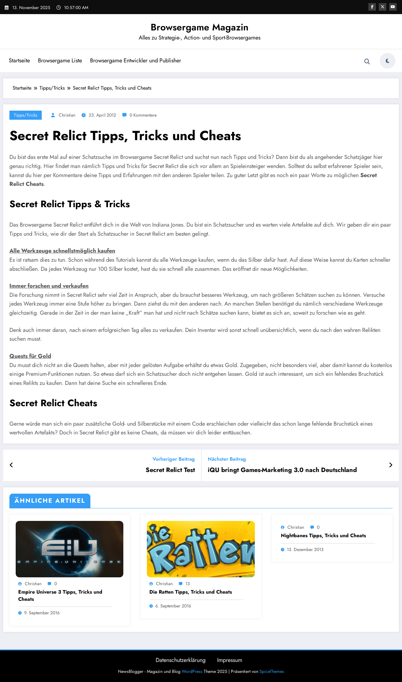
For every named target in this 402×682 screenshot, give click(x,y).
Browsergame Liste (60, 60)
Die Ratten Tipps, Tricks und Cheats (190, 592)
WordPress (192, 671)
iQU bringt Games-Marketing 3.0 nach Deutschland (282, 470)
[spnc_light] (387, 61)
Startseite (19, 60)
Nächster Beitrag (227, 459)
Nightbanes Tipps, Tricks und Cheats (323, 535)
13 (187, 583)
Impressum (229, 660)
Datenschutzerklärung (181, 660)
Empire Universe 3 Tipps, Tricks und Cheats (60, 595)
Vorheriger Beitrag (174, 459)
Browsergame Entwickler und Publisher (135, 60)
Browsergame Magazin (200, 27)
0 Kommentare (143, 115)
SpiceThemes (272, 671)
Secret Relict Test (170, 470)
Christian (67, 115)
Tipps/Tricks (25, 115)
